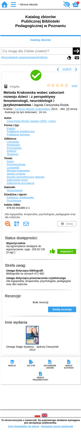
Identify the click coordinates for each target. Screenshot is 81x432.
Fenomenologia (16, 164)
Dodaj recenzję (62, 309)
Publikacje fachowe (18, 134)
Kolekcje (42, 57)
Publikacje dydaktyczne (21, 131)
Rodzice (11, 150)
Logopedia (13, 167)
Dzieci (10, 161)
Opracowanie (15, 190)
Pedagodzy (13, 144)
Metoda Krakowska (18, 170)
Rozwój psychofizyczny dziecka (25, 176)
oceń (74, 85)
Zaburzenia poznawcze (20, 183)
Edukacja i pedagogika (20, 197)
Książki (11, 128)
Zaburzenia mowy (17, 179)
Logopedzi (13, 141)
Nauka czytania (16, 173)
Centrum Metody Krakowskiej (32, 108)
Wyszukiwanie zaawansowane (19, 57)
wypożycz (66, 251)
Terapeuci (12, 154)
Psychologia (14, 200)
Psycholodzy (14, 147)
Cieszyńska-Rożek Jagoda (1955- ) (31, 121)
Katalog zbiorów (40, 39)
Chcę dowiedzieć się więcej (23, 426)
